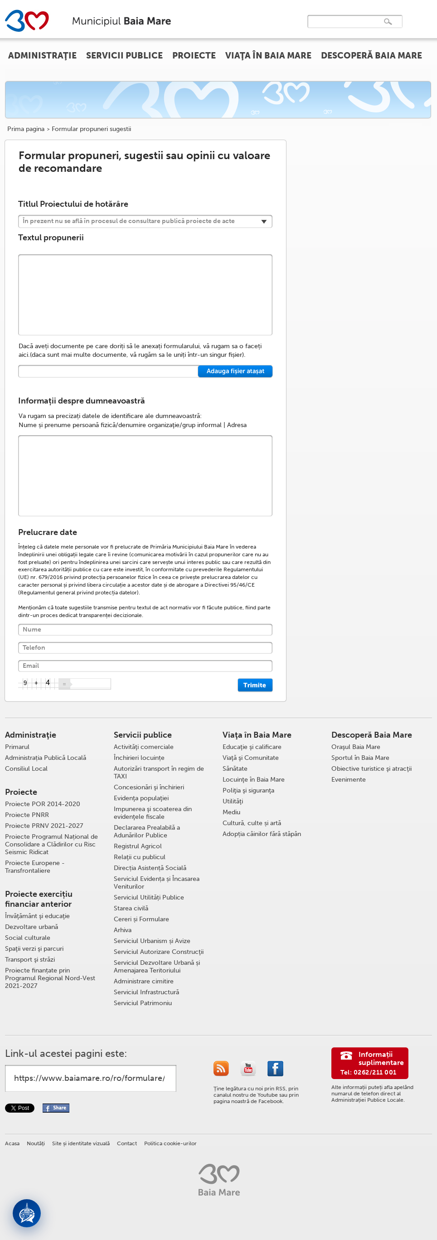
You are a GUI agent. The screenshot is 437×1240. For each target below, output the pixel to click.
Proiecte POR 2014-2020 (42, 804)
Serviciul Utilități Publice (149, 897)
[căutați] (345, 28)
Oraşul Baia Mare (355, 747)
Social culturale (27, 938)
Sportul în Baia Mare (360, 758)
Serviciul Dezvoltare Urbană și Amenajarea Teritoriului (157, 966)
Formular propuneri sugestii (91, 129)
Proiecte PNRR (27, 815)
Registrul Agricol (138, 846)
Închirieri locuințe (139, 758)
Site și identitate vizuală (81, 1143)
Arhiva (122, 930)
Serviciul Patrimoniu (143, 1003)
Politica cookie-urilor (170, 1143)
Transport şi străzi (30, 959)
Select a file (235, 371)
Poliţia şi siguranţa (248, 790)
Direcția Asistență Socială (150, 868)
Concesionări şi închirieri (149, 787)
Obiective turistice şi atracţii (371, 769)
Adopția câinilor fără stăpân (262, 834)
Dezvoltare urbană (31, 927)
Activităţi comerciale (144, 747)
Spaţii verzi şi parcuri (34, 949)
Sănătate (235, 769)
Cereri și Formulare (141, 919)
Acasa (12, 1143)
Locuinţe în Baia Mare (254, 779)
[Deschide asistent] (27, 1213)
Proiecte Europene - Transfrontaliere (35, 867)
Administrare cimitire (144, 981)
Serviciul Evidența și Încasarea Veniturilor (156, 882)
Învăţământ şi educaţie (37, 916)
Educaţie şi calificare (252, 747)
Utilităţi (233, 801)
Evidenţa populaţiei (141, 798)
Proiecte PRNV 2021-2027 (44, 826)
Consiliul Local (26, 769)
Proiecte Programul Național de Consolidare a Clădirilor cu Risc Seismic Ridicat (51, 844)
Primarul (17, 747)
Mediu (231, 812)
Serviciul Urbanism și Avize (152, 941)
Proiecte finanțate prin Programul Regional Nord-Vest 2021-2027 (50, 978)
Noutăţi (36, 1143)
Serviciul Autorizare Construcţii (159, 952)
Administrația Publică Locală (45, 758)
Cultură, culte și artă (252, 823)
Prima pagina (25, 129)
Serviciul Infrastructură (146, 992)
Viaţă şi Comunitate (251, 758)
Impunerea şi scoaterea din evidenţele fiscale (153, 813)
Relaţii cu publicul (139, 857)
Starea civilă (131, 908)
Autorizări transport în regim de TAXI (159, 772)
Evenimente (348, 779)
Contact (127, 1143)
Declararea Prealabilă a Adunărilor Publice (147, 831)
